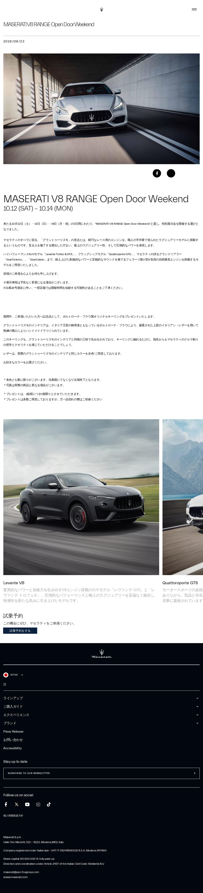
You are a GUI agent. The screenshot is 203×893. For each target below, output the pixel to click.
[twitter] (17, 804)
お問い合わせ (13, 740)
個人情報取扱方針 (13, 815)
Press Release (13, 731)
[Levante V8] (81, 497)
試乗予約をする (20, 630)
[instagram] (38, 804)
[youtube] (27, 804)
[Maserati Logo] (101, 9)
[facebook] (6, 804)
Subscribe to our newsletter (29, 773)
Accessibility (12, 748)
